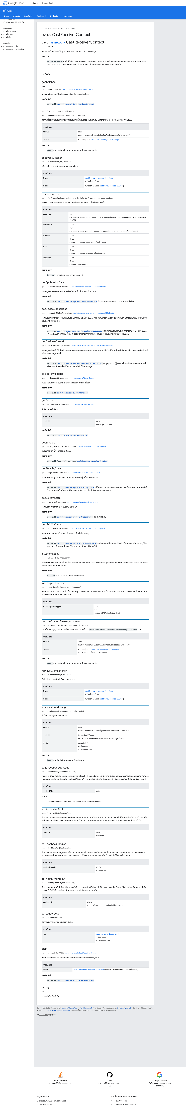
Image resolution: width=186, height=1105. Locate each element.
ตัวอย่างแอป (41, 16)
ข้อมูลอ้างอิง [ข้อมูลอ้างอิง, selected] (28, 16)
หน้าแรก (7, 10)
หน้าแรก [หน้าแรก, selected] (35, 3)
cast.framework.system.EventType (99, 178)
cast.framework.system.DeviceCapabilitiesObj (94, 313)
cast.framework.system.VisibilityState (88, 528)
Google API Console (119, 1101)
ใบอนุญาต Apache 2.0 (124, 1008)
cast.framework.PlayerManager (82, 378)
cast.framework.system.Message (105, 140)
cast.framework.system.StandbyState (84, 473)
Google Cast (47, 3)
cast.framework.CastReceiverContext (78, 89)
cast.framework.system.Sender (82, 404)
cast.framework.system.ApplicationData (88, 287)
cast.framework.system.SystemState (82, 502)
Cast (16, 3)
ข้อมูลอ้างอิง (70, 28)
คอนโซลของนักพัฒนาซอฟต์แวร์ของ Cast (51, 1101)
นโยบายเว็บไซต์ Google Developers (58, 1010)
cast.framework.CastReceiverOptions (89, 970)
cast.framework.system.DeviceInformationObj (92, 345)
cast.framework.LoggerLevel (107, 934)
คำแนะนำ (16, 16)
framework (56, 42)
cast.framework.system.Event (111, 186)
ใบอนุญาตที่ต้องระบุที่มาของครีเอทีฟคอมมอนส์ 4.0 (77, 1008)
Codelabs (54, 16)
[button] (16, 34)
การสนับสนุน (67, 16)
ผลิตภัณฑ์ (53, 28)
